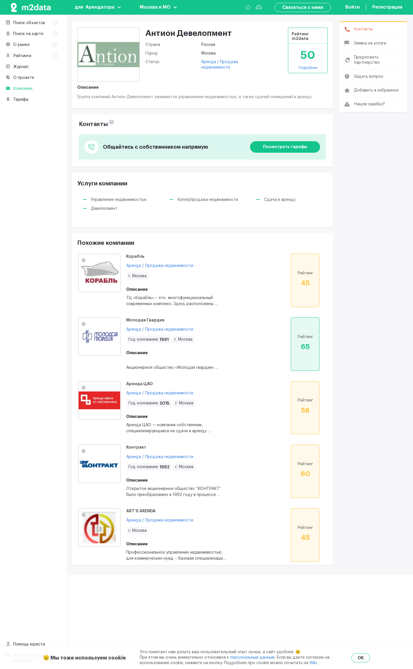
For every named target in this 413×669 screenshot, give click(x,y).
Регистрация (387, 7)
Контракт (136, 447)
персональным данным (252, 658)
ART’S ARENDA (140, 511)
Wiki (313, 663)
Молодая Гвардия (145, 320)
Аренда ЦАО (139, 384)
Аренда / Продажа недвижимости (159, 266)
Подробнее (308, 67)
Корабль (135, 256)
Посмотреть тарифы (285, 147)
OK (361, 658)
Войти (352, 7)
